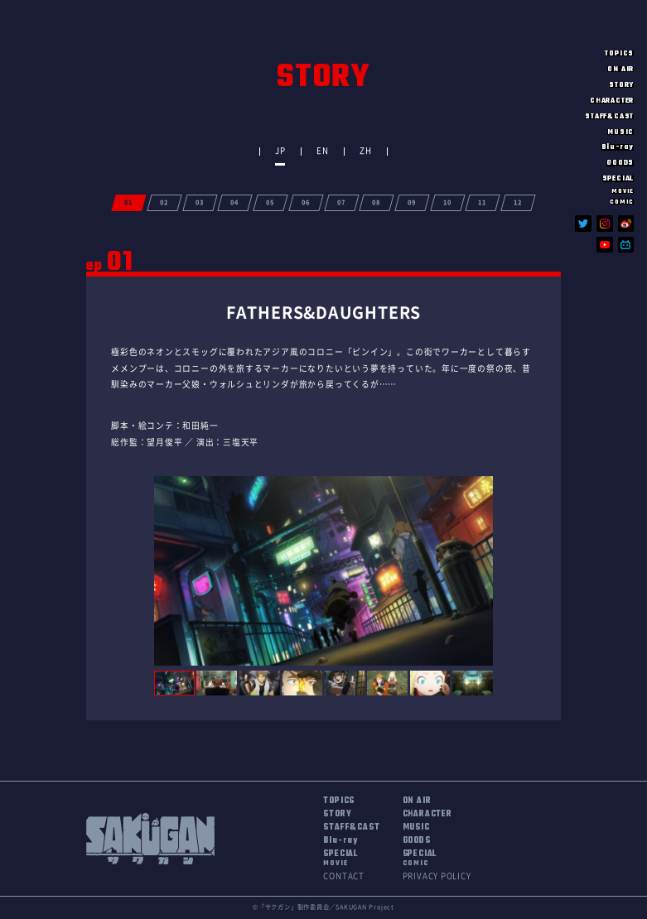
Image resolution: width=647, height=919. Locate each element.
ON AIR (620, 69)
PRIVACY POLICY (437, 876)
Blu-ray (617, 147)
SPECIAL (340, 858)
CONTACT (343, 876)
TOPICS (619, 53)
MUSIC (620, 132)
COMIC (622, 201)
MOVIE (622, 191)
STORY (621, 85)
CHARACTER (612, 100)
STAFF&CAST (609, 116)
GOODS (620, 163)
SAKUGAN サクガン (598, 24)
